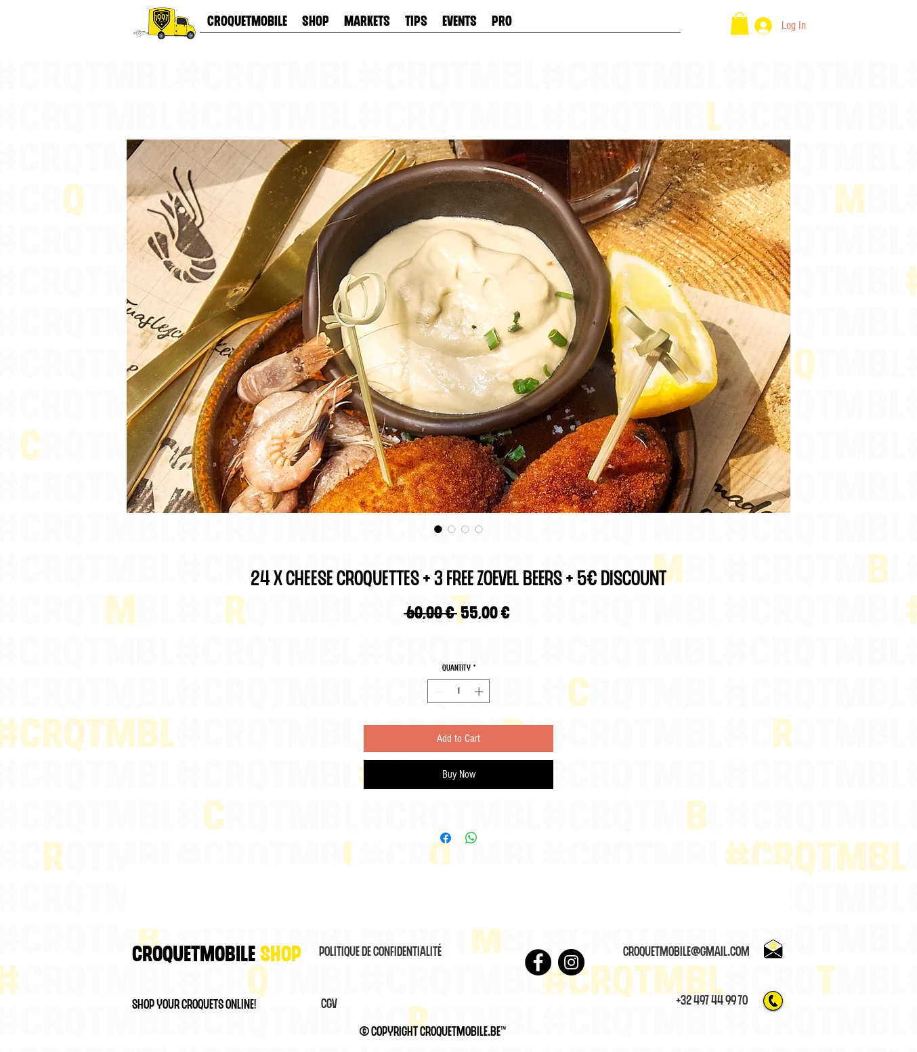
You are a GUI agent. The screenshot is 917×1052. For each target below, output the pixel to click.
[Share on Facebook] (446, 838)
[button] (739, 23)
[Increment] (480, 691)
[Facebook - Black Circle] (538, 962)
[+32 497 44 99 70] (712, 1001)
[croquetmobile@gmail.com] (686, 952)
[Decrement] (437, 691)
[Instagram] (571, 962)
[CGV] (329, 1004)
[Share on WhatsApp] (471, 838)
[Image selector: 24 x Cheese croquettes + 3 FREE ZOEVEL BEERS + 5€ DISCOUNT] (438, 529)
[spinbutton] (459, 691)
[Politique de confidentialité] (380, 952)
